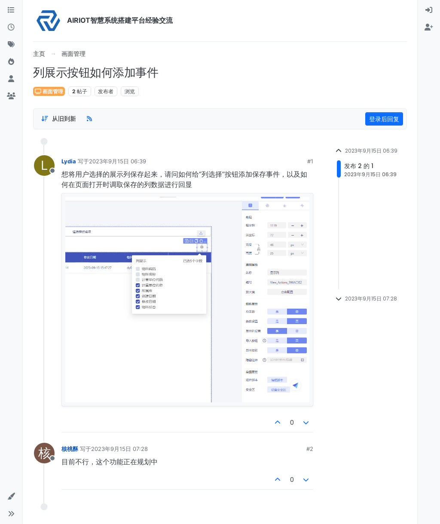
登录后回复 (384, 119)
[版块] (11, 10)
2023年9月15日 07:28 (119, 448)
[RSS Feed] (89, 118)
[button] (11, 496)
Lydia (68, 161)
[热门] (11, 62)
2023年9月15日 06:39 (117, 161)
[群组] (11, 96)
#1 (310, 161)
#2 (309, 448)
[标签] (11, 45)
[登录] (429, 10)
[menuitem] (429, 10)
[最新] (11, 27)
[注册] (429, 27)
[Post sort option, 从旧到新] (58, 118)
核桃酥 (69, 448)
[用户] (11, 79)
